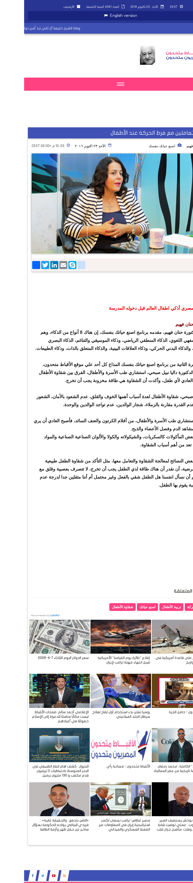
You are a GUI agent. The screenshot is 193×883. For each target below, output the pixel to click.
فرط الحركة (172, 607)
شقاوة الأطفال (98, 607)
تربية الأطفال (147, 607)
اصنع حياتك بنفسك (137, 146)
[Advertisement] (117, 114)
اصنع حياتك (123, 607)
